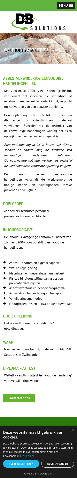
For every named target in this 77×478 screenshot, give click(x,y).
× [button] (72, 430)
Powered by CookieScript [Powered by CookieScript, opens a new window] (38, 473)
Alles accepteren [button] (21, 463)
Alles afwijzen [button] (57, 463)
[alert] (38, 452)
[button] (66, 5)
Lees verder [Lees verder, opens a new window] (27, 456)
